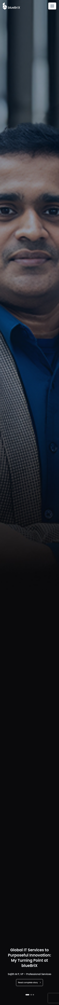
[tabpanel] (29, 502)
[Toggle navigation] (52, 6)
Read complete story (29, 982)
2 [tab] (31, 994)
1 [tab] (27, 994)
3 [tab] (33, 994)
